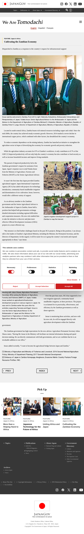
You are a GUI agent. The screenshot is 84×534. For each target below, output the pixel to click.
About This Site (7, 482)
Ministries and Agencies (73, 451)
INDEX (42, 371)
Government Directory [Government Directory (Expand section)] (51, 10)
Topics (15, 10)
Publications (31, 443)
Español (41, 28)
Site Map (75, 482)
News (27, 453)
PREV (8, 371)
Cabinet (69, 448)
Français (50, 28)
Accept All (69, 286)
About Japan (51, 443)
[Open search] (67, 10)
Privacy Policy (42, 482)
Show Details (72, 280)
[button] (2, 405)
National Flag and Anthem (53, 445)
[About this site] (70, 10)
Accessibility (8, 484)
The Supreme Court (72, 456)
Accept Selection (42, 286)
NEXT (75, 371)
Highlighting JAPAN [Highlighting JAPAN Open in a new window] (32, 450)
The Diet (69, 453)
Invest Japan (8, 470)
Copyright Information (25, 482)
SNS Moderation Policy (59, 482)
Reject (15, 286)
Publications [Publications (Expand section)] (23, 10)
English (34, 28)
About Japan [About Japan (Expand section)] (36, 10)
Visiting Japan (50, 448)
